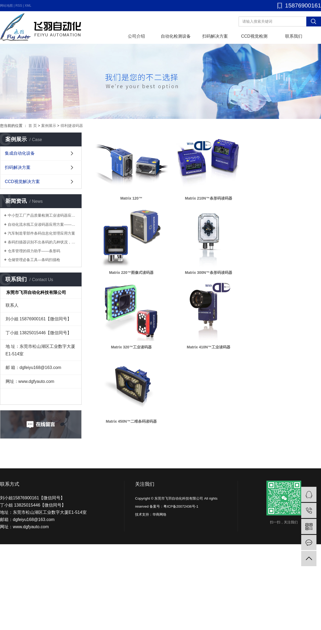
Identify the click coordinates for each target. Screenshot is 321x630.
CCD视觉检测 (254, 36)
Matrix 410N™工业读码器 (211, 351)
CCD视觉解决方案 (22, 181)
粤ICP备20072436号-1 (180, 506)
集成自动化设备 (20, 153)
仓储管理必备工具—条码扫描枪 (34, 260)
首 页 (32, 125)
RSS (19, 5)
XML (28, 5)
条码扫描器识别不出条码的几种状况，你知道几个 (43, 242)
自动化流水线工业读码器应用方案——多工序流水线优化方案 (43, 224)
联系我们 (293, 36)
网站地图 (6, 5)
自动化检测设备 (176, 36)
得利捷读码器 (71, 125)
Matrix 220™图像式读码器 (132, 276)
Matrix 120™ (132, 200)
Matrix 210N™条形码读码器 (211, 200)
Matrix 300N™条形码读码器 (211, 276)
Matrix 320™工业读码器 (132, 351)
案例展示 (48, 125)
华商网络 (159, 514)
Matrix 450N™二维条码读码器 (132, 427)
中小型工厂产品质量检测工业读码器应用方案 (43, 215)
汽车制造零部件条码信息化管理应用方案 (41, 233)
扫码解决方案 (215, 36)
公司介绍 (136, 36)
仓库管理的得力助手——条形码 (34, 251)
